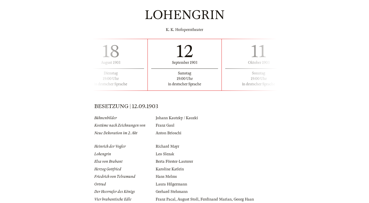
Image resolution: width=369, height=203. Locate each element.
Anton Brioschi (168, 133)
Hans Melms (166, 176)
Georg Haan (244, 199)
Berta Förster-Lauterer (174, 161)
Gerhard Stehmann (172, 191)
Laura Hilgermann (171, 184)
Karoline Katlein (170, 169)
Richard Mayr (167, 146)
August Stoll (187, 199)
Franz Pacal (165, 199)
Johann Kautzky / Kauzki (177, 118)
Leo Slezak (165, 154)
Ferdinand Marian (216, 199)
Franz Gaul (165, 125)
